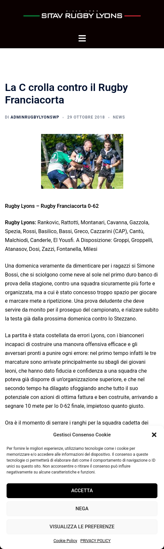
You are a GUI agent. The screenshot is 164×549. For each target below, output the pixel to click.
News (119, 117)
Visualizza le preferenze (82, 527)
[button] (154, 434)
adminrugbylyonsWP (35, 117)
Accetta (82, 491)
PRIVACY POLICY (96, 540)
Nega (82, 509)
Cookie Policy (65, 540)
